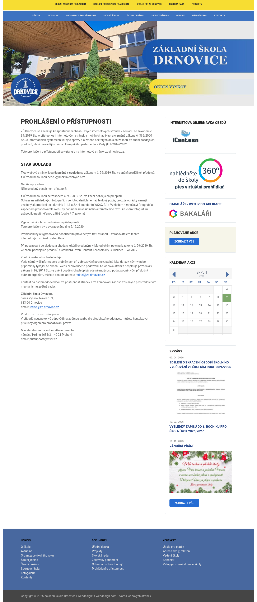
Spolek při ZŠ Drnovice (149, 4)
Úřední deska (199, 15)
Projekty (197, 4)
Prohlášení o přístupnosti (108, 568)
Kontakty (219, 15)
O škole (36, 15)
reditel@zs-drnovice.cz (90, 274)
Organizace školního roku (81, 15)
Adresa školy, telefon (176, 551)
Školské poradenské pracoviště (111, 4)
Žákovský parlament (105, 560)
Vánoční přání (181, 446)
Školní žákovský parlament (70, 4)
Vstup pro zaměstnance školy (182, 564)
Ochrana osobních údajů (107, 564)
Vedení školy (171, 555)
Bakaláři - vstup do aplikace (195, 204)
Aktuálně (53, 15)
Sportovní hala (160, 15)
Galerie (180, 15)
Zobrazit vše (184, 241)
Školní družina (135, 15)
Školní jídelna (111, 15)
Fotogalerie (28, 573)
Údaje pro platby (173, 546)
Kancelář (168, 560)
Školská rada (176, 4)
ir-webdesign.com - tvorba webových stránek (122, 596)
